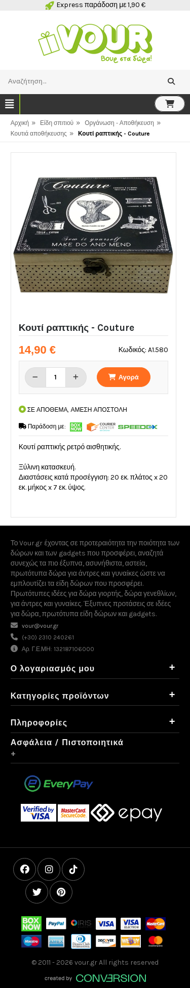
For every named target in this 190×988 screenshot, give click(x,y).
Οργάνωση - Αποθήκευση (119, 122)
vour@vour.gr (40, 625)
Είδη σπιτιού (56, 122)
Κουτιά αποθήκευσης (39, 133)
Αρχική (20, 122)
